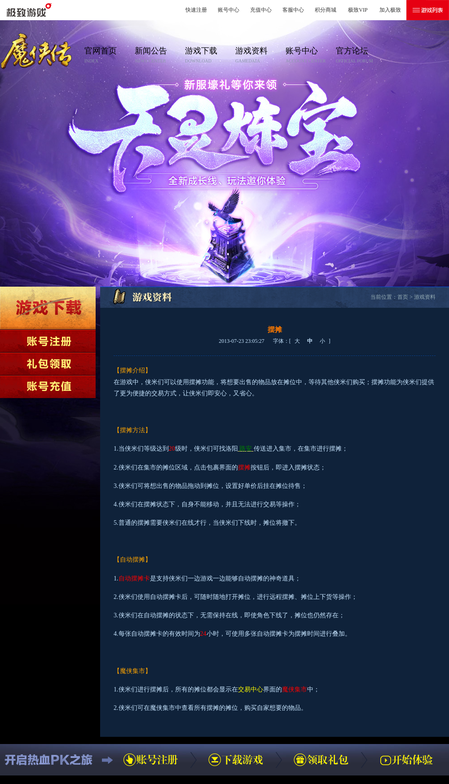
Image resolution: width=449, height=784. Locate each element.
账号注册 (48, 341)
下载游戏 (48, 308)
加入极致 (390, 10)
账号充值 (48, 387)
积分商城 (325, 10)
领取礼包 (48, 364)
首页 (402, 297)
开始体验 (406, 759)
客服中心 (293, 10)
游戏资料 (257, 55)
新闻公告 (157, 55)
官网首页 (106, 55)
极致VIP (357, 10)
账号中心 (228, 10)
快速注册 (196, 10)
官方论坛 (358, 55)
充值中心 (261, 10)
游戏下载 (207, 55)
